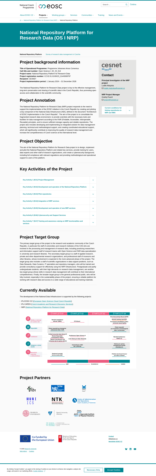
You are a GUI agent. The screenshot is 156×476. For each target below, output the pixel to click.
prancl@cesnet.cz (111, 100)
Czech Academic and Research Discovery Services (52, 304)
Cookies (31, 451)
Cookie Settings (39, 472)
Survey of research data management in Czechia (63, 54)
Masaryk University (30, 449)
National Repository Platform (31, 54)
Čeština (133, 4)
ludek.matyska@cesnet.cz (114, 88)
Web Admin (23, 451)
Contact (111, 436)
